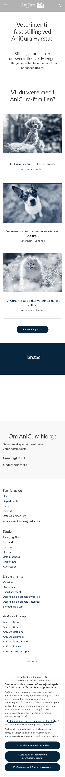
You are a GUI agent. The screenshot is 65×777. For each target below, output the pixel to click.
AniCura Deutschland (15, 641)
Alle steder (9, 566)
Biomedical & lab (13, 606)
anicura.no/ (32, 661)
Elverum (7, 547)
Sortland (8, 542)
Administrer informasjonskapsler (22, 521)
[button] (59, 6)
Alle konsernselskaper (16, 651)
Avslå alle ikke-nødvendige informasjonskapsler (32, 756)
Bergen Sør (9, 562)
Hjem (6, 496)
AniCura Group (11, 622)
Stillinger (8, 511)
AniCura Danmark (13, 637)
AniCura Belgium (13, 632)
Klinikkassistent (12, 592)
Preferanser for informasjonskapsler (32, 767)
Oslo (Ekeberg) (12, 557)
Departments (10, 501)
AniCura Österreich (14, 627)
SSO (46, 677)
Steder (7, 506)
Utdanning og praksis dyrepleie (21, 596)
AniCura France (12, 646)
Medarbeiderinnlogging (29, 677)
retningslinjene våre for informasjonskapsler (31, 721)
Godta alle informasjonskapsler (32, 745)
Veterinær (8, 582)
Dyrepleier (9, 587)
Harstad (7, 552)
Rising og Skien (12, 537)
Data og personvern (14, 516)
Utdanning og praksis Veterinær (21, 601)
